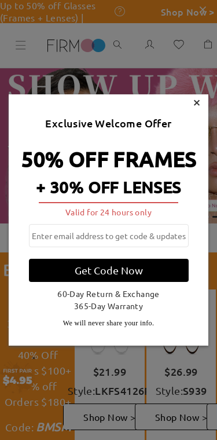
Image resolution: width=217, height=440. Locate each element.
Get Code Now (109, 270)
